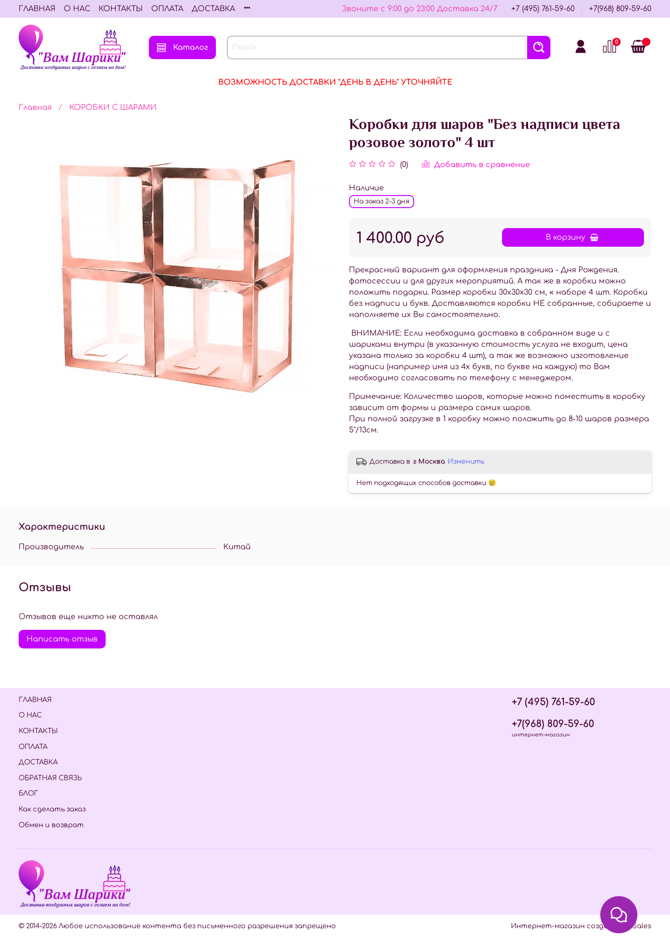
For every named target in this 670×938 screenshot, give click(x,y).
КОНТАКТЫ (121, 9)
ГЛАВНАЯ (37, 9)
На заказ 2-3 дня (381, 201)
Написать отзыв (62, 639)
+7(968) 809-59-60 (620, 9)
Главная (35, 107)
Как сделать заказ (52, 809)
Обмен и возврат (51, 825)
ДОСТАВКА (213, 9)
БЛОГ (28, 793)
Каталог (182, 47)
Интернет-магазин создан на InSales (581, 926)
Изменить (466, 461)
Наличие (366, 188)
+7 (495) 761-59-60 (543, 9)
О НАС (77, 9)
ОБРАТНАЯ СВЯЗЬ (50, 778)
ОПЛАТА (167, 9)
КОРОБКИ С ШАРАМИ (113, 107)
